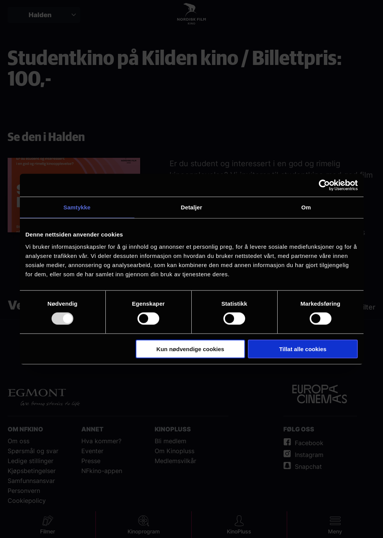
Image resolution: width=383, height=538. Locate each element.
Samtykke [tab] (76, 207)
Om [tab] (306, 207)
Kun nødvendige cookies (191, 348)
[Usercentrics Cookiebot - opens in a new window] (324, 185)
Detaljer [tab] (191, 207)
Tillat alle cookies (302, 348)
